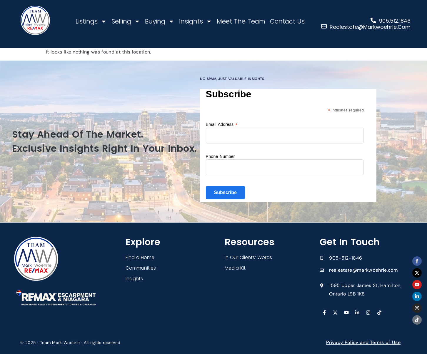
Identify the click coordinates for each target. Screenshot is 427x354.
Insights (195, 21)
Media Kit (235, 268)
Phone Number (220, 156)
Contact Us (287, 21)
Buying (159, 21)
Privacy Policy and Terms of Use (363, 342)
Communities (141, 268)
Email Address (222, 124)
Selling (125, 21)
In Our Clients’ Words (248, 257)
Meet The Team (241, 21)
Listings (91, 21)
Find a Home (140, 257)
